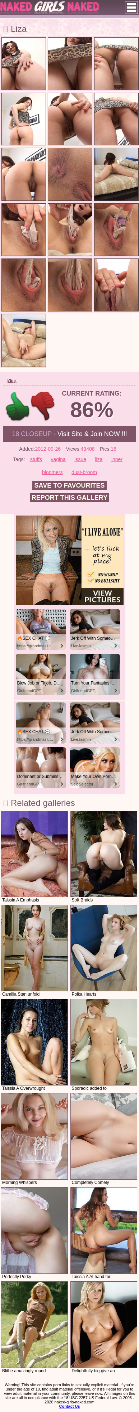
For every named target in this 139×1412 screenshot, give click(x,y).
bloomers (52, 472)
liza (98, 459)
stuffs (36, 459)
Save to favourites (69, 485)
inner (116, 459)
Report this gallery (69, 497)
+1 (18, 406)
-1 (43, 406)
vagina (58, 459)
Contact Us (69, 1406)
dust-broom (84, 472)
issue (80, 459)
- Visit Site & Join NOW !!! (69, 433)
